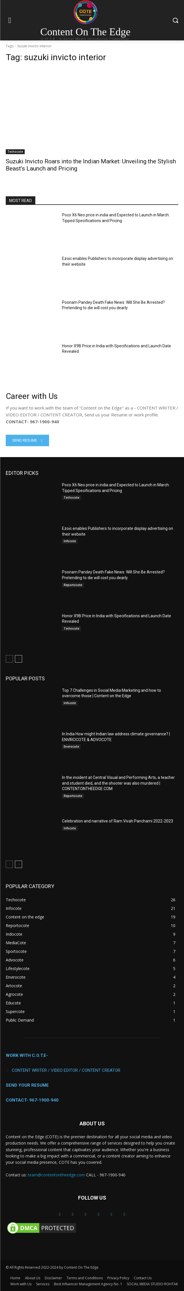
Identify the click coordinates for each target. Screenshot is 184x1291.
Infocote (70, 541)
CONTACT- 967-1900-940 (32, 1100)
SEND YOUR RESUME (27, 1085)
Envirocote (71, 747)
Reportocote (73, 585)
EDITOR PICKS (22, 473)
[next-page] (18, 659)
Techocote (15, 152)
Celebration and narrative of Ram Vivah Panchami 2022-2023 (117, 821)
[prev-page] (9, 659)
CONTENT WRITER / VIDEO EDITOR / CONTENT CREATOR (66, 1070)
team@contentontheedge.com (56, 1175)
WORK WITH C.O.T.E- (27, 1055)
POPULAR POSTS (25, 678)
